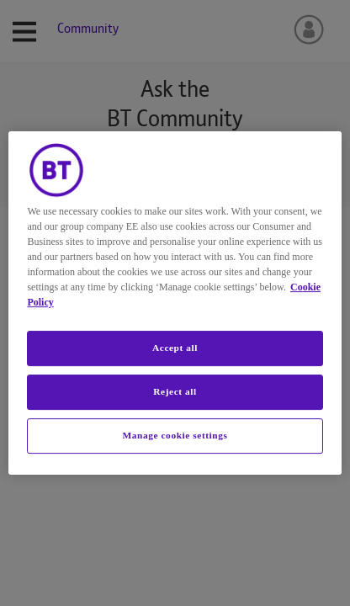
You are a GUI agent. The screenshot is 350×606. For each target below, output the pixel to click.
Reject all (174, 391)
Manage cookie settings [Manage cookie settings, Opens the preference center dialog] (175, 435)
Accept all (175, 348)
